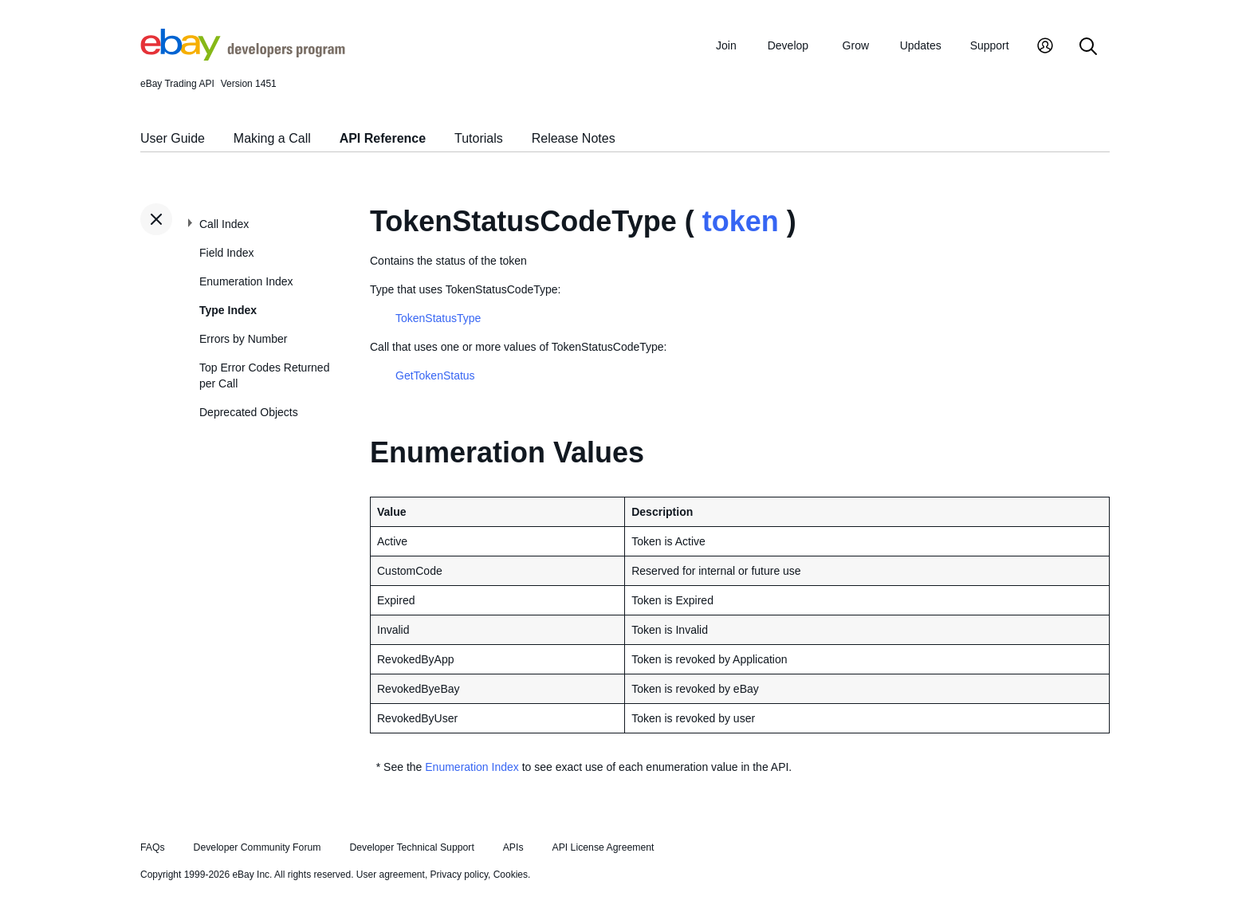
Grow (856, 45)
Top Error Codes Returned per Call (264, 375)
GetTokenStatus (435, 375)
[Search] (1088, 47)
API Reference (383, 138)
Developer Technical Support (411, 847)
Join (726, 45)
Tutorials (478, 138)
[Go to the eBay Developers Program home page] (242, 56)
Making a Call (272, 138)
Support (989, 45)
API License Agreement (603, 847)
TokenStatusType (438, 318)
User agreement (390, 874)
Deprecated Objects (248, 412)
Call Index (224, 224)
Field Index (226, 252)
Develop (788, 45)
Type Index (228, 310)
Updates (920, 45)
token (740, 221)
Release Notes (573, 138)
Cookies (510, 874)
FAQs (152, 847)
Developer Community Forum (257, 847)
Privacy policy (459, 874)
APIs (513, 847)
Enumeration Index (246, 281)
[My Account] (1045, 47)
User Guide (172, 138)
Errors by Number (243, 338)
